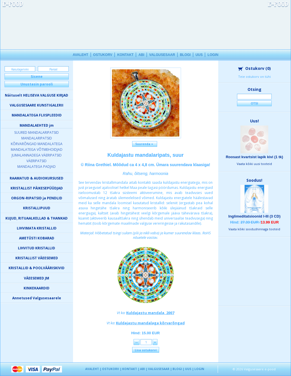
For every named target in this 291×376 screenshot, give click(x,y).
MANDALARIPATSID (36, 138)
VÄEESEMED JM (36, 278)
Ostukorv (254, 68)
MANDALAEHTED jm (37, 125)
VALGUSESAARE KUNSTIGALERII (36, 105)
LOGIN (212, 55)
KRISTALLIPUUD (36, 208)
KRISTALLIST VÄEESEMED (36, 258)
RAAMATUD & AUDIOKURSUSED (36, 178)
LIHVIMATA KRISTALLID (37, 228)
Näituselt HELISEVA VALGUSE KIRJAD (36, 95)
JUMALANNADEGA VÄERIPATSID (37, 155)
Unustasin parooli (36, 84)
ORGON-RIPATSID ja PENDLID (36, 198)
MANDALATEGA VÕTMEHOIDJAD (37, 149)
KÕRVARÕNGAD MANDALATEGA (37, 143)
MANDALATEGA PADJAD (36, 166)
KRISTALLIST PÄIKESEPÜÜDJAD (37, 188)
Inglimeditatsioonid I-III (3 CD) (254, 216)
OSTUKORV (103, 55)
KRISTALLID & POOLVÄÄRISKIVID (37, 268)
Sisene (37, 76)
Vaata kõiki (254, 164)
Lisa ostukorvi (146, 350)
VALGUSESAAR (162, 55)
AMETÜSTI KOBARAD (36, 238)
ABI (141, 55)
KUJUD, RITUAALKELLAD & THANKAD (36, 218)
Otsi (254, 103)
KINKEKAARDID (36, 288)
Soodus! (254, 180)
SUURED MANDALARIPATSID (36, 132)
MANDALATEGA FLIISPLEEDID (37, 115)
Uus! (254, 121)
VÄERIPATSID (36, 160)
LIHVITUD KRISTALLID (36, 248)
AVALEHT (80, 55)
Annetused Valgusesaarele (36, 298)
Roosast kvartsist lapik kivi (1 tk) (254, 157)
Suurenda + (145, 144)
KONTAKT (125, 55)
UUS (199, 55)
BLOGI (185, 55)
